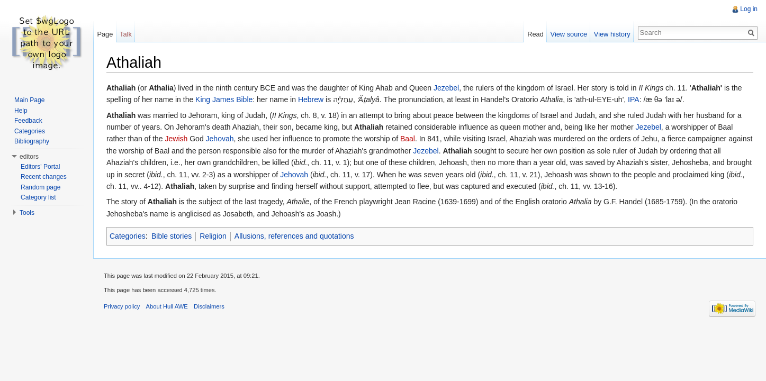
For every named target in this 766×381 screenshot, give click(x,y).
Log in (749, 9)
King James (214, 99)
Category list (38, 197)
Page (105, 34)
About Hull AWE (167, 306)
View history (612, 34)
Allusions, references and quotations (294, 236)
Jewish (176, 138)
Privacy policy (122, 306)
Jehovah (220, 138)
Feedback (28, 120)
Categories (128, 236)
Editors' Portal (40, 166)
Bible (244, 99)
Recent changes (44, 176)
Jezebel (446, 88)
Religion (213, 236)
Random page (40, 187)
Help (21, 110)
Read (535, 34)
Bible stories (171, 236)
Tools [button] (27, 212)
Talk (126, 34)
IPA (633, 99)
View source (569, 34)
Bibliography (31, 141)
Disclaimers (209, 306)
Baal (407, 138)
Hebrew (310, 99)
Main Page (29, 100)
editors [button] (29, 156)
